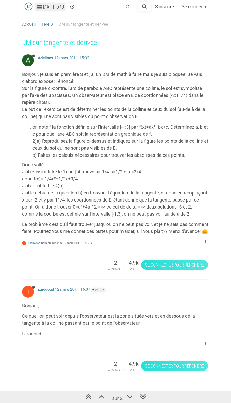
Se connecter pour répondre (174, 265)
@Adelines (98, 290)
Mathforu (50, 7)
